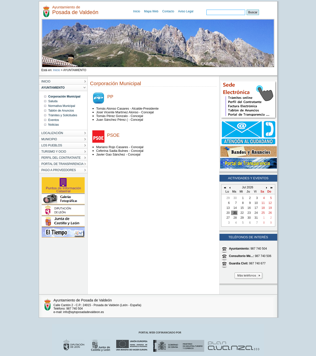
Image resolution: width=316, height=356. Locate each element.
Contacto (168, 11)
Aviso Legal (185, 11)
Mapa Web (151, 11)
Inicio (136, 11)
